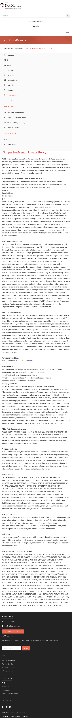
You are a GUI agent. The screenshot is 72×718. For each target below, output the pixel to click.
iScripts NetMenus (15, 48)
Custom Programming (14, 122)
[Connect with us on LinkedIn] (10, 707)
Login (36, 26)
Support (9, 90)
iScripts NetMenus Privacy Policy (38, 48)
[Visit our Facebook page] (2, 707)
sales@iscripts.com (11, 626)
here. (32, 361)
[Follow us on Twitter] (7, 707)
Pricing (8, 65)
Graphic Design (11, 127)
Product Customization (15, 117)
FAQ (3, 683)
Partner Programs (8, 660)
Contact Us (13, 631)
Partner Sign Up (7, 664)
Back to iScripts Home (10, 694)
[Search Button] (68, 16)
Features (9, 70)
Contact (8, 100)
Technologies (11, 80)
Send (26, 648)
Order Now (9, 144)
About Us (5, 686)
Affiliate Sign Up (7, 671)
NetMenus (9, 55)
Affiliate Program (8, 667)
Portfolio (9, 85)
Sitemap (5, 716)
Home (4, 48)
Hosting (9, 75)
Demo (8, 60)
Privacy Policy (11, 95)
